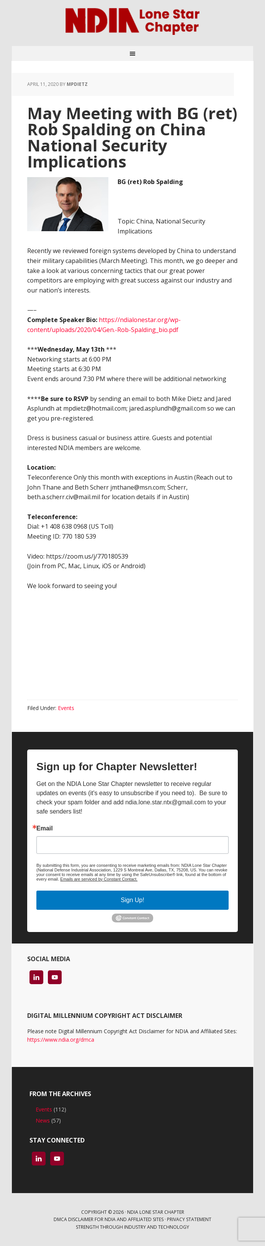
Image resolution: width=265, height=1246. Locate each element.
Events (66, 708)
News (43, 1120)
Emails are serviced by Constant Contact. (98, 879)
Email (44, 828)
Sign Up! (132, 900)
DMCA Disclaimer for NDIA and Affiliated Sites (109, 1219)
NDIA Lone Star (132, 23)
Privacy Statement (189, 1219)
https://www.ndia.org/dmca (60, 1039)
